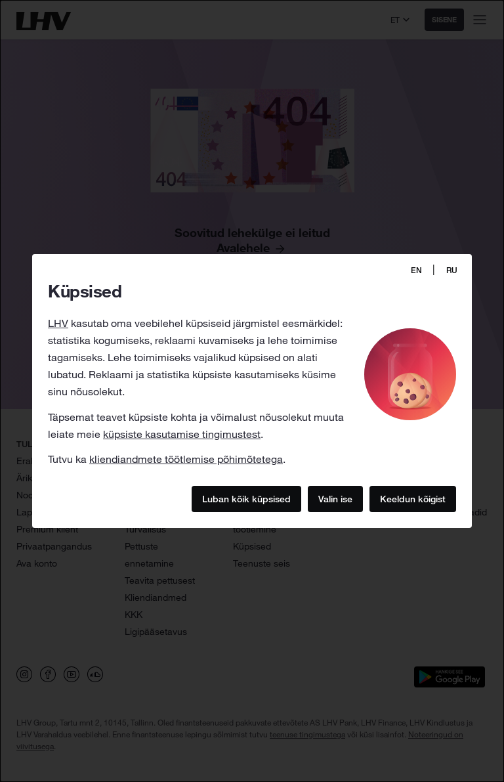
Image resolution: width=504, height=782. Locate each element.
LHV (58, 323)
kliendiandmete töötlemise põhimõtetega (186, 459)
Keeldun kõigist (413, 499)
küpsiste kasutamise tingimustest (182, 434)
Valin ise (335, 499)
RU (451, 270)
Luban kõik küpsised (246, 499)
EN (416, 270)
